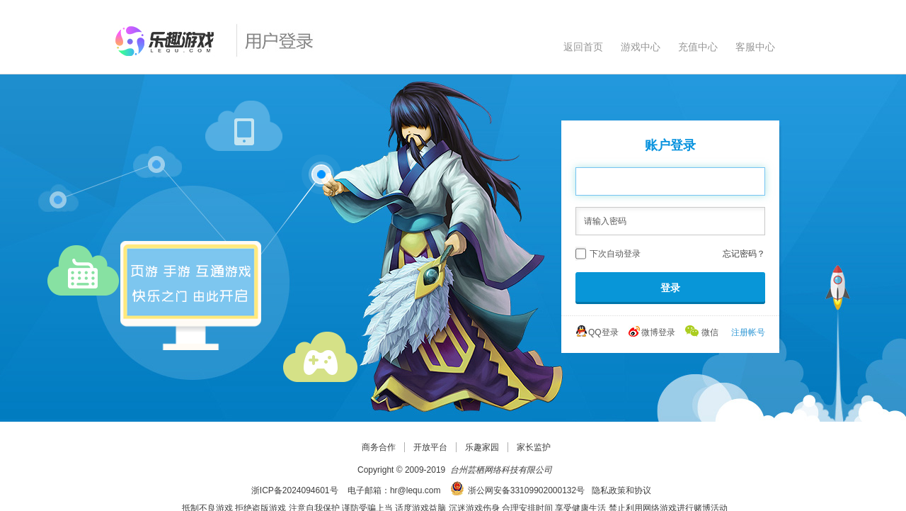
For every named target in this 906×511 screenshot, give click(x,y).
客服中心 (755, 46)
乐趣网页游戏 (168, 41)
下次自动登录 (615, 254)
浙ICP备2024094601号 (294, 490)
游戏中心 (640, 46)
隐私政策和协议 (621, 490)
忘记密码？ (744, 254)
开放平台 (430, 447)
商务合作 (379, 447)
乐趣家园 (482, 447)
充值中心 (698, 46)
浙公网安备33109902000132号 (526, 490)
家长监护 (534, 447)
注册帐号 (748, 332)
